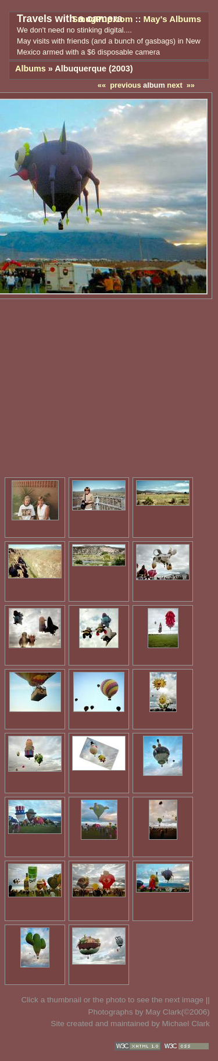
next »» (181, 85)
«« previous (119, 85)
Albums (30, 68)
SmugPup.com (102, 19)
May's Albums (172, 19)
